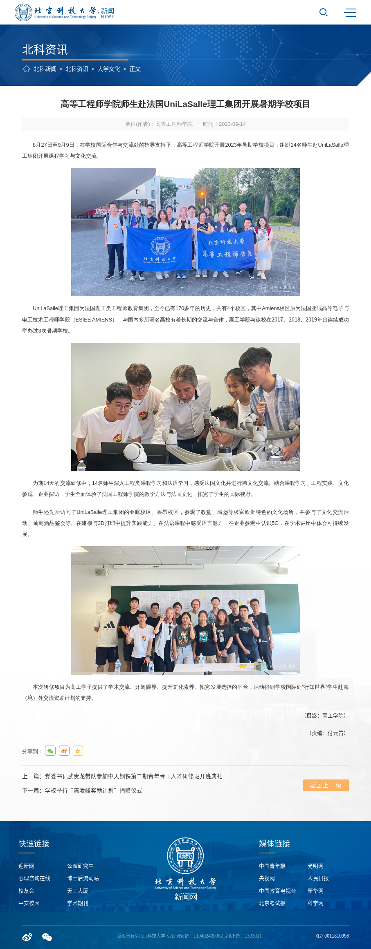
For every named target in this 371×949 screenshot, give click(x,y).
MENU (350, 13)
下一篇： (82, 790)
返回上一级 (326, 785)
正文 (135, 69)
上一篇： (122, 776)
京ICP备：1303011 (243, 935)
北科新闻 (45, 69)
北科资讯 (76, 69)
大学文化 (108, 69)
